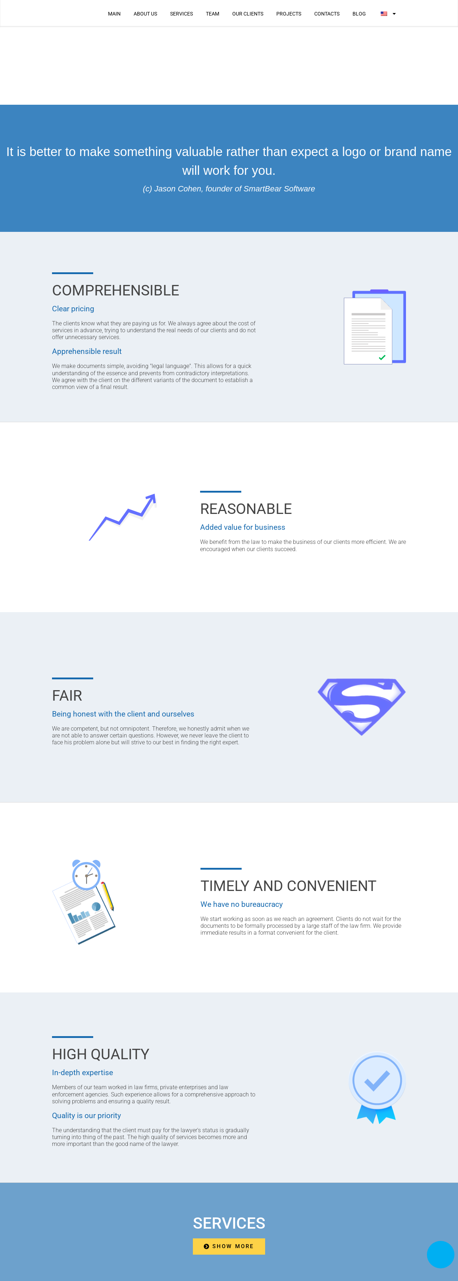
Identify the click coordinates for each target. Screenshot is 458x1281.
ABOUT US (145, 14)
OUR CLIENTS (247, 14)
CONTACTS (327, 14)
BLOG (359, 14)
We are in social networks (343, 1227)
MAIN (114, 14)
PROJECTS (288, 14)
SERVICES (181, 14)
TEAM (212, 14)
